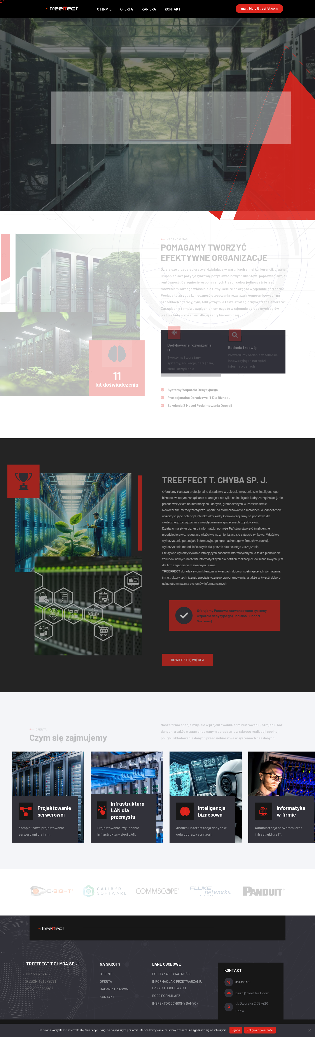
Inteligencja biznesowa (212, 811)
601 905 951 (242, 982)
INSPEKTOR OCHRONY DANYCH (175, 1003)
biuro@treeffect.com (252, 993)
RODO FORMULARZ (166, 995)
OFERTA (126, 9)
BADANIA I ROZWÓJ (114, 989)
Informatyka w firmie (291, 811)
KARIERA (149, 9)
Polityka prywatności (260, 1030)
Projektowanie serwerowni (54, 811)
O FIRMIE (104, 9)
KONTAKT (172, 9)
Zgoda (236, 1030)
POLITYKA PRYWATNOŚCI (171, 974)
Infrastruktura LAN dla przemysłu (127, 810)
